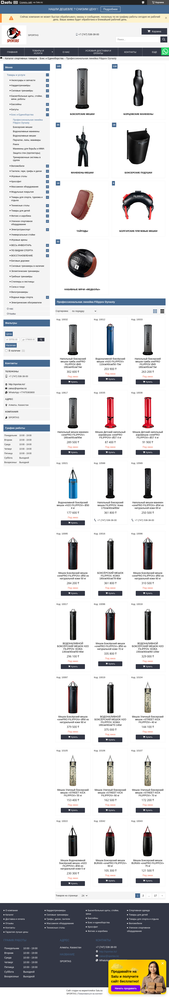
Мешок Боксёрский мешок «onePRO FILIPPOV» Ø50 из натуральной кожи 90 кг (73, 719)
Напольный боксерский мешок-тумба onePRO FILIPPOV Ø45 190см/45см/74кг (73, 362)
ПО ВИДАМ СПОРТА (22, 250)
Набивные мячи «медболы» (82, 289)
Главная (12, 52)
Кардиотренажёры (20, 85)
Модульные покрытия (22, 192)
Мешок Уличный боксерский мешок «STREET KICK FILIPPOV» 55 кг (73, 793)
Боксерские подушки (138, 172)
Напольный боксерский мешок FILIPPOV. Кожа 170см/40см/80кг (110, 505)
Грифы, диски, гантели (58, 919)
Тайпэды (82, 231)
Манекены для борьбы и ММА (28, 148)
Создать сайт (26, 2)
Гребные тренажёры (21, 276)
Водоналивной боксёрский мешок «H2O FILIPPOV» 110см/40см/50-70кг (110, 361)
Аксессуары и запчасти (23, 80)
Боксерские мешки (82, 114)
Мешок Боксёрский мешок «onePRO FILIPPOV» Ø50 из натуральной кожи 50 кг (73, 576)
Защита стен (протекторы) (26, 153)
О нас (66, 52)
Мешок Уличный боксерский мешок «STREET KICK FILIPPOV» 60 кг (110, 793)
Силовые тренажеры (57, 914)
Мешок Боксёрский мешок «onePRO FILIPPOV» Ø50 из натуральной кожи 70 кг (110, 646)
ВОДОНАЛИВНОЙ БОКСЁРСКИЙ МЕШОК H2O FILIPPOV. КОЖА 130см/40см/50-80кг (73, 647)
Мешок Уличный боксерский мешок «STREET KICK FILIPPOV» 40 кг (147, 719)
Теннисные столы (20, 205)
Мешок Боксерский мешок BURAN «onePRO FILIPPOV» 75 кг (147, 863)
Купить (74, 382)
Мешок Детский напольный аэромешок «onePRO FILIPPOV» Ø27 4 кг (110, 435)
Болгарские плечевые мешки (138, 231)
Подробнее (110, 9)
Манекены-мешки (82, 172)
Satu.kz (99, 990)
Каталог (9, 914)
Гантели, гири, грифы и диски (26, 171)
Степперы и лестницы (22, 281)
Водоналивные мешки (24, 135)
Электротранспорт (20, 229)
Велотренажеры (19, 292)
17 (155, 895)
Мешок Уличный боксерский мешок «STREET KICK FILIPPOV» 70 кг (147, 793)
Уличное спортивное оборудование (138, 929)
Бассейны (16, 104)
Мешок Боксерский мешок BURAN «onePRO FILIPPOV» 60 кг (110, 863)
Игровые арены (19, 240)
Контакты (130, 52)
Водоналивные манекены (26, 131)
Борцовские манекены (138, 114)
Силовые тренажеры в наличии (27, 266)
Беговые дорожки (20, 260)
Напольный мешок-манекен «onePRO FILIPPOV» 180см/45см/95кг (72, 435)
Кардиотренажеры (56, 910)
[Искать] (163, 39)
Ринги (16, 144)
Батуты (15, 109)
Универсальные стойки (23, 234)
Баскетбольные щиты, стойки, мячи (102, 912)
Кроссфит (16, 181)
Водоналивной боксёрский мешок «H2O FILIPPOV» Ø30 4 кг (73, 505)
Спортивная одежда (139, 910)
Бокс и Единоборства (52, 58)
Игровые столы (19, 176)
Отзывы (11, 313)
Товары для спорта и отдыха (143, 919)
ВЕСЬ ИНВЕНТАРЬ (21, 245)
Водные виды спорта (22, 297)
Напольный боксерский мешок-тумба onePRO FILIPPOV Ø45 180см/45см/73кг (148, 362)
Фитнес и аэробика (21, 216)
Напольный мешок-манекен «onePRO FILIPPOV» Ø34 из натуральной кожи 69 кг (148, 505)
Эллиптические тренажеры (25, 271)
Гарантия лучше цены (16, 932)
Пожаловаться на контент (90, 994)
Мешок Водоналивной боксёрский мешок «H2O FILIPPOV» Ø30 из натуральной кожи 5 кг (73, 864)
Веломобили (17, 166)
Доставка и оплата (15, 919)
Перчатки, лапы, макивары (27, 140)
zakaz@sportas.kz (17, 388)
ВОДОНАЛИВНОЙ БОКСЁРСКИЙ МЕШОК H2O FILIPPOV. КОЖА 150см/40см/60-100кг (147, 647)
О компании (11, 910)
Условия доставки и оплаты (98, 52)
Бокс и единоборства (99, 922)
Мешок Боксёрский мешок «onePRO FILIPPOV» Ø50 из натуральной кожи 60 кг (148, 576)
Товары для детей (20, 210)
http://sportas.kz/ (17, 384)
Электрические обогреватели (26, 302)
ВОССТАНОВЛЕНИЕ (22, 255)
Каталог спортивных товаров (21, 58)
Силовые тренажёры (22, 90)
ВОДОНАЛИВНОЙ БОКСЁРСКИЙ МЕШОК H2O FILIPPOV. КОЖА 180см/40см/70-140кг (110, 720)
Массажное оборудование (24, 186)
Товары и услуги (38, 52)
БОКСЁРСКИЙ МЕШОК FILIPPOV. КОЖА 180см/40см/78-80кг (110, 576)
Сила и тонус (18, 287)
